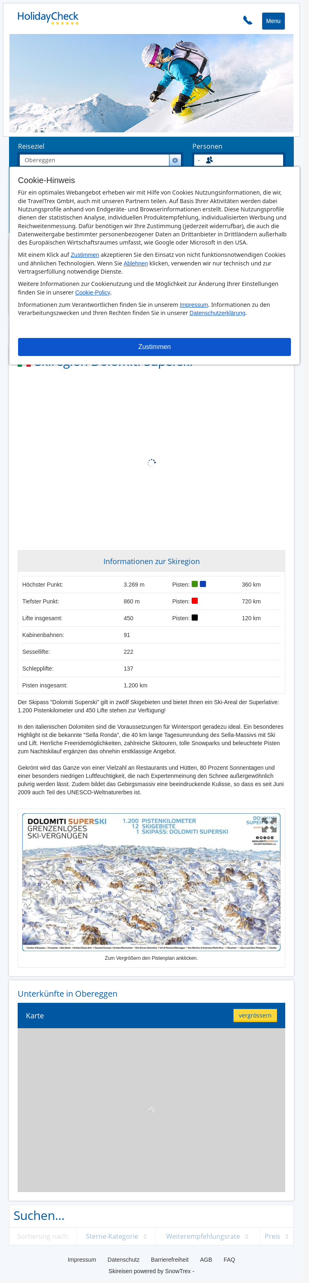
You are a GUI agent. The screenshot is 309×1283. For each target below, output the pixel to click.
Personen (207, 146)
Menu (273, 21)
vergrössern (255, 1015)
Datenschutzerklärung (217, 313)
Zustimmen (85, 255)
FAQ (229, 1259)
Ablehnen (136, 263)
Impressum (194, 304)
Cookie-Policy (92, 292)
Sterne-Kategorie (112, 1236)
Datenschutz (124, 1259)
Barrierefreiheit (170, 1259)
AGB (206, 1259)
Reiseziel (31, 146)
